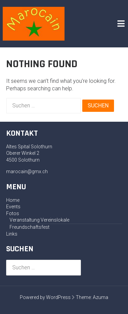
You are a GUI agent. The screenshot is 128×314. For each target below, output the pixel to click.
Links (11, 234)
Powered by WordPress (45, 297)
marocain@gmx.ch (27, 171)
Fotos (12, 213)
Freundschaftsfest (29, 227)
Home (12, 200)
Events (13, 206)
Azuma (100, 297)
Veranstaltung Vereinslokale (39, 220)
